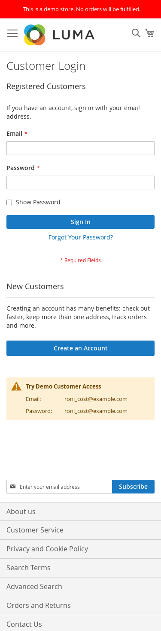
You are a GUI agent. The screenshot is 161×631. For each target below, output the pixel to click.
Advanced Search (34, 586)
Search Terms (28, 567)
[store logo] (60, 34)
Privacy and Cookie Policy (47, 548)
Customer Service (35, 530)
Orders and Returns (38, 605)
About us (21, 511)
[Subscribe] (133, 486)
